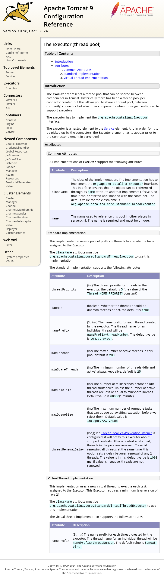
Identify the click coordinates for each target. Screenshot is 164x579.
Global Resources (17, 151)
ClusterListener (15, 233)
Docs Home (13, 49)
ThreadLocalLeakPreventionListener (126, 433)
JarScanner (12, 155)
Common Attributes (78, 70)
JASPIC (10, 261)
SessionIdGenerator (18, 182)
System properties (17, 257)
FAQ (8, 56)
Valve (9, 186)
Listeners (11, 163)
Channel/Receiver (17, 217)
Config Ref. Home (17, 53)
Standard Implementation (82, 74)
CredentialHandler (17, 148)
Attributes (62, 66)
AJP (8, 108)
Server (10, 72)
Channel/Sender (16, 213)
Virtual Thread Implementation (86, 78)
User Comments (16, 60)
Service (10, 76)
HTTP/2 (10, 104)
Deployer (11, 229)
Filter (9, 245)
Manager (11, 171)
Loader (10, 167)
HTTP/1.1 (11, 100)
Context (11, 120)
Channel (11, 206)
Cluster (10, 131)
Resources (12, 178)
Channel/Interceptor (19, 221)
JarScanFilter (13, 159)
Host (9, 128)
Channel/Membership (20, 210)
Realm (10, 174)
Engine (10, 124)
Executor (11, 88)
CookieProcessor (16, 144)
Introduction (64, 61)
